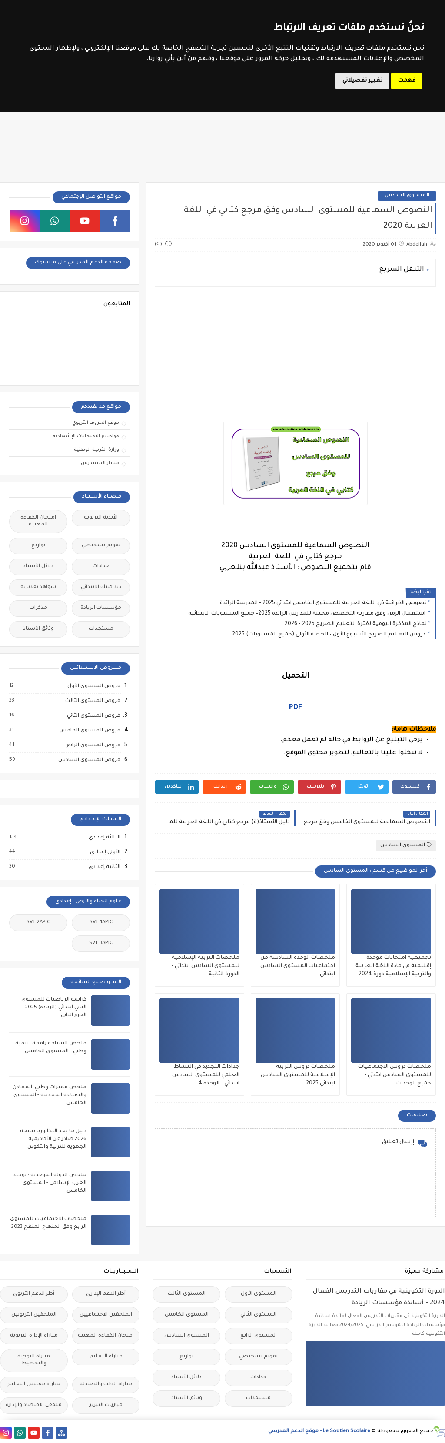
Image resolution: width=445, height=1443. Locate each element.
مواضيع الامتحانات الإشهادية (86, 436)
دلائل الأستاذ (38, 566)
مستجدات (101, 629)
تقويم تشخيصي (101, 546)
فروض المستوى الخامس (89, 730)
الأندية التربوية (101, 518)
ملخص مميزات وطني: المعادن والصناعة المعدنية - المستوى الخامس (49, 1095)
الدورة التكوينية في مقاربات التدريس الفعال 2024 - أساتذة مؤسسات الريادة (379, 1297)
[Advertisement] (295, 354)
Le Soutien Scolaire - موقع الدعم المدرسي (319, 1431)
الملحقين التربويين (33, 1315)
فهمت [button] (406, 81)
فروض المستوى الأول (93, 686)
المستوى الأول (258, 1294)
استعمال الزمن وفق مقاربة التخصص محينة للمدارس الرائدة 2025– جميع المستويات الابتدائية (307, 614)
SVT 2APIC (38, 922)
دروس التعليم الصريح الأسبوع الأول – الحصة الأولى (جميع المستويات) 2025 (329, 635)
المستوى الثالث (187, 1294)
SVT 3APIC (101, 943)
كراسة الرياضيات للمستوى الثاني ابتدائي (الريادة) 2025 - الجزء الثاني (53, 1007)
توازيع (38, 546)
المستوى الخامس (187, 1315)
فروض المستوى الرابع (93, 745)
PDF (295, 708)
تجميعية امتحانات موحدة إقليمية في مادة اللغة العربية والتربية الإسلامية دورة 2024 (393, 966)
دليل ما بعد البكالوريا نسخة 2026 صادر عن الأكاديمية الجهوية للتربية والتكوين (53, 1139)
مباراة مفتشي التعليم (33, 1384)
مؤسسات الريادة (100, 608)
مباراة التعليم (106, 1357)
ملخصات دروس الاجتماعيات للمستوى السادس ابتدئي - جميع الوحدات (394, 1075)
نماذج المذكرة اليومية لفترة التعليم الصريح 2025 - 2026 (356, 624)
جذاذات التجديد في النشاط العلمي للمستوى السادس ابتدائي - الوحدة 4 (205, 1075)
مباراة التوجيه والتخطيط (33, 1360)
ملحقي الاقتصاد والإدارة (34, 1405)
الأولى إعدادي (104, 852)
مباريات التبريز (106, 1405)
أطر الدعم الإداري (106, 1294)
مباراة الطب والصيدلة (106, 1384)
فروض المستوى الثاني (93, 715)
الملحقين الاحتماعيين (106, 1315)
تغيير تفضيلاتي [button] (362, 81)
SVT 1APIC (101, 922)
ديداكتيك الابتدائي (101, 587)
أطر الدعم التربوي (33, 1294)
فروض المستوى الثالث (92, 701)
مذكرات (38, 608)
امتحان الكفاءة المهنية (38, 521)
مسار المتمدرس (100, 463)
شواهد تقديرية (38, 587)
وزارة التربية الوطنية (96, 449)
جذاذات (101, 566)
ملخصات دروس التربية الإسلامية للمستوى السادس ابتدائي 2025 (298, 1075)
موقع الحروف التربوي (95, 423)
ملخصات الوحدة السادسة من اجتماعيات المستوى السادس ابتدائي (297, 966)
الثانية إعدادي (104, 867)
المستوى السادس (407, 196)
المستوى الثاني (258, 1315)
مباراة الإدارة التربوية (34, 1336)
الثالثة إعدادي (104, 837)
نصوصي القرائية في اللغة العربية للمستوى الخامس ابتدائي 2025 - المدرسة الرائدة (323, 603)
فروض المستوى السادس (88, 760)
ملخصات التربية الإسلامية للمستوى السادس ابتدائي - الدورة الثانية (205, 966)
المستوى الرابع (258, 1336)
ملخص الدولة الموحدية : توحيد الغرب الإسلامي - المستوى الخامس (49, 1183)
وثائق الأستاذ (38, 629)
